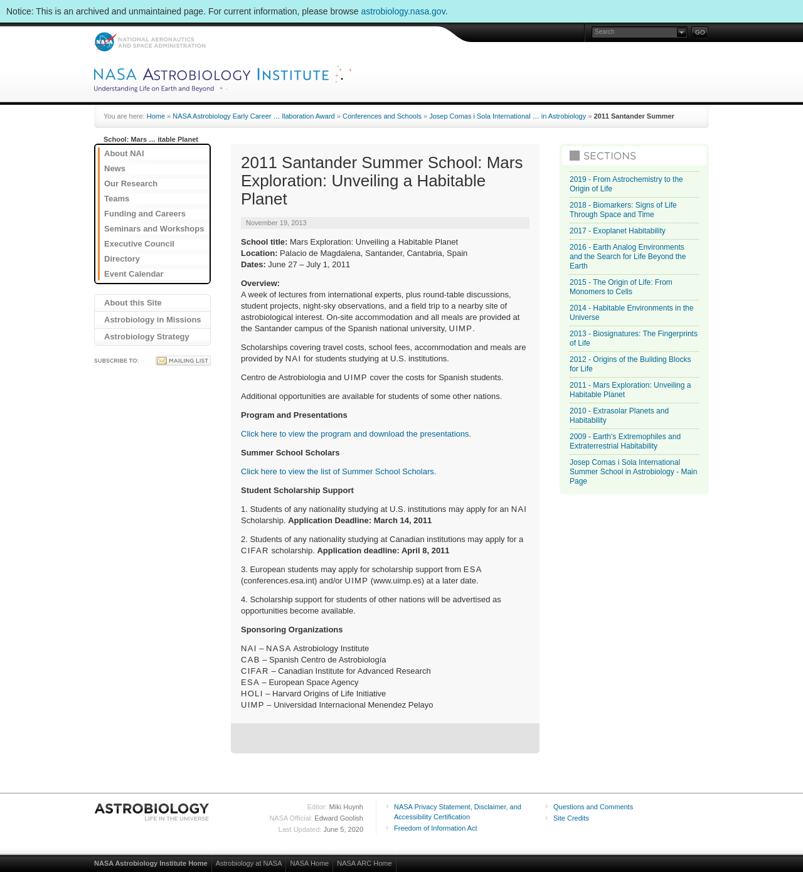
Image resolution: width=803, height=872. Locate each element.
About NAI (124, 153)
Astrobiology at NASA (249, 863)
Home (156, 116)
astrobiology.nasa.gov (403, 11)
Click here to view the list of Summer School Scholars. (338, 471)
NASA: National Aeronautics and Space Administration (149, 41)
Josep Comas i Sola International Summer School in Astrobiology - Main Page (633, 472)
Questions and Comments (593, 807)
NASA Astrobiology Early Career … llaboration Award (253, 116)
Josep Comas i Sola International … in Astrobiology (507, 116)
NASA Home (309, 863)
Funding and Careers (145, 213)
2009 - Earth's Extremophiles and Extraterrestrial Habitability (625, 441)
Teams (116, 198)
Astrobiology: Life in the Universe (152, 812)
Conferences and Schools (382, 116)
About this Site (133, 302)
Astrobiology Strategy (146, 336)
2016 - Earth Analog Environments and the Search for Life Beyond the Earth (628, 256)
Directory (122, 258)
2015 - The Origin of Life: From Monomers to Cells (621, 287)
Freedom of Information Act (435, 828)
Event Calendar (134, 274)
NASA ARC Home (364, 863)
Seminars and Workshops (154, 228)
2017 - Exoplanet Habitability (618, 230)
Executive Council (139, 243)
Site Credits (571, 818)
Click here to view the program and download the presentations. (356, 434)
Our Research (130, 183)
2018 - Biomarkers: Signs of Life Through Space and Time (623, 210)
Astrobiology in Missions (152, 319)
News (114, 168)
